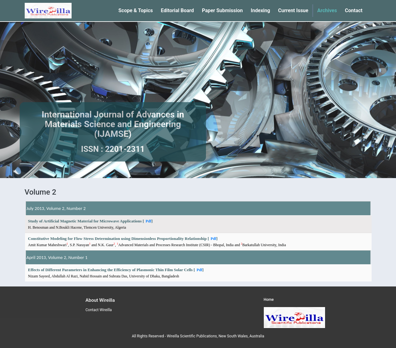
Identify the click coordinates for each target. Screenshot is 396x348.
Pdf (148, 221)
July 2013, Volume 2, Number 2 (56, 208)
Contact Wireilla (99, 310)
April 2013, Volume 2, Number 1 (57, 257)
